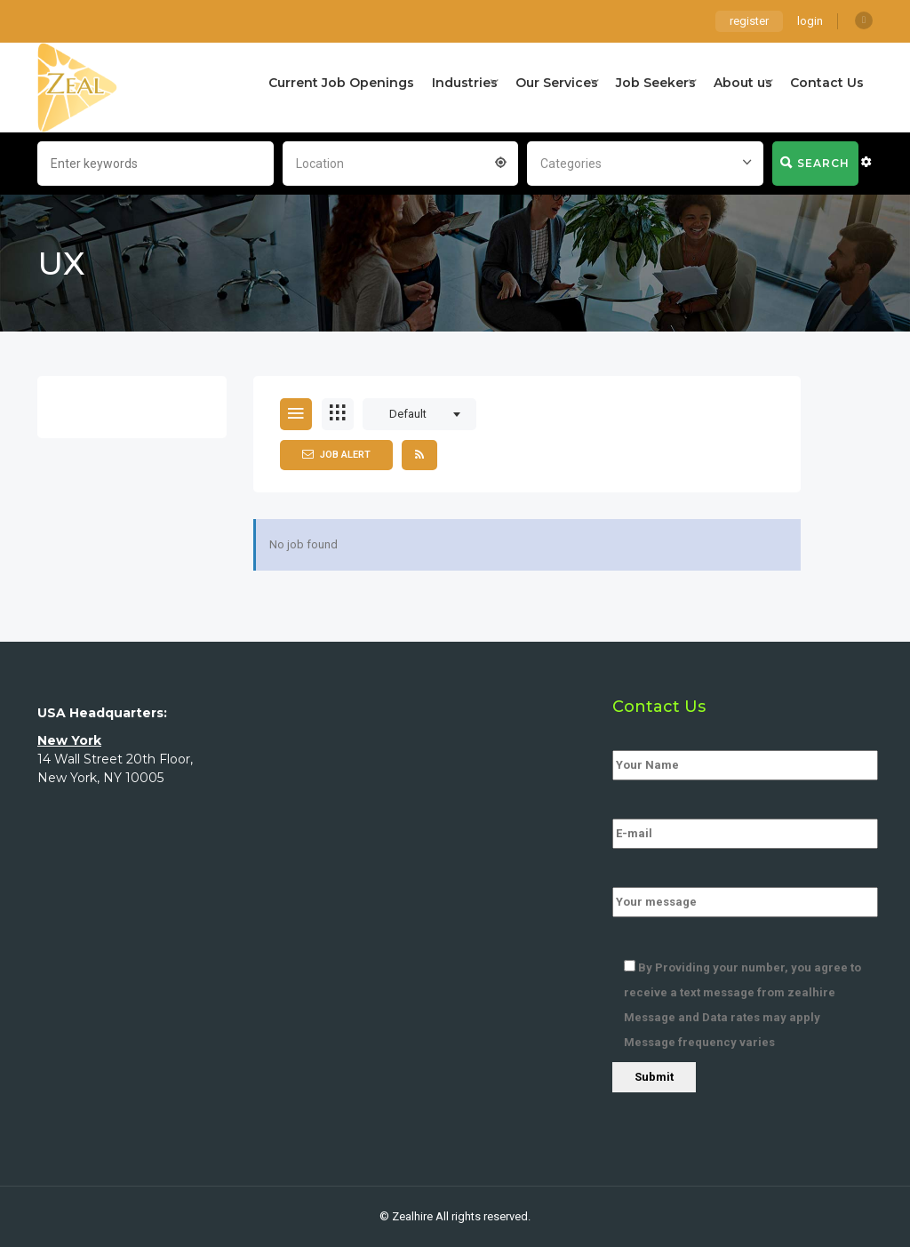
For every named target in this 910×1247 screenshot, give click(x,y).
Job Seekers (656, 83)
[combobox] (401, 161)
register (749, 21)
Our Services (556, 83)
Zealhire (412, 1216)
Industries (465, 83)
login (810, 21)
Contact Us (827, 83)
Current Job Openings (341, 83)
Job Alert (336, 454)
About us (743, 83)
